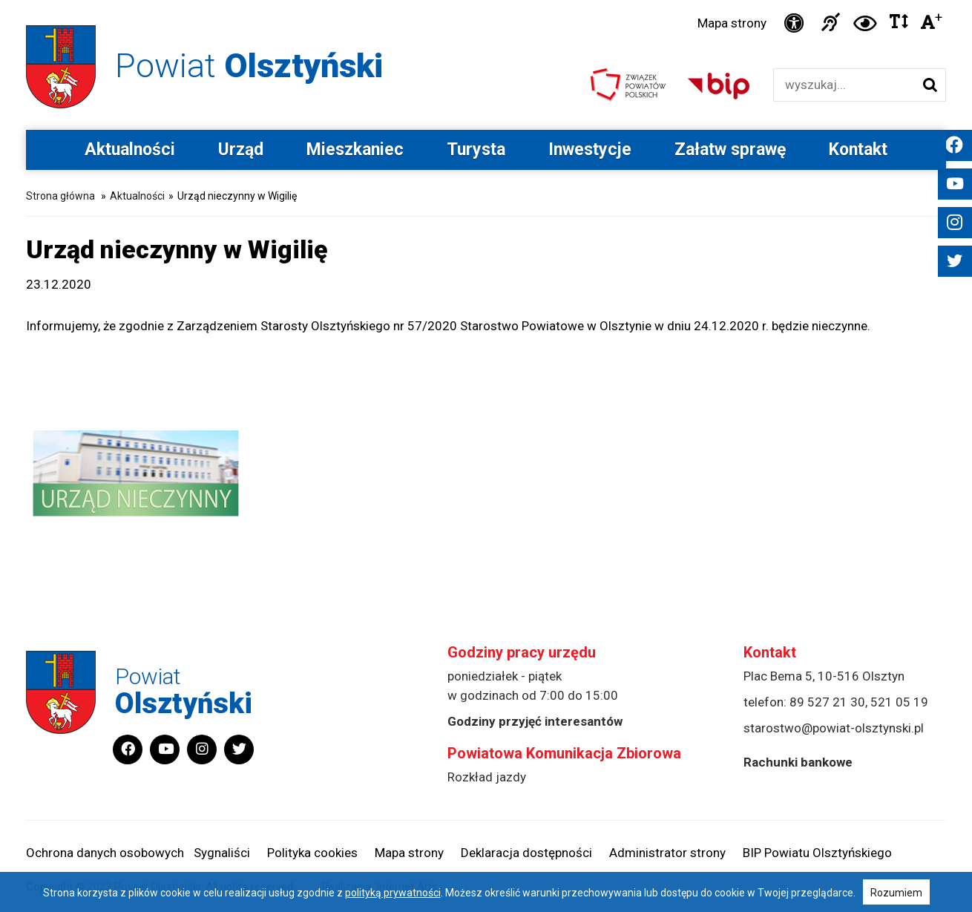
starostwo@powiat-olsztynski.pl (833, 728)
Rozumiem (896, 893)
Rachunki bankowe (798, 762)
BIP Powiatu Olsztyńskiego (817, 852)
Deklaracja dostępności (526, 852)
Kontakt (858, 150)
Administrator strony (667, 852)
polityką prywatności (393, 893)
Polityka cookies (312, 852)
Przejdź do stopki (486, 0)
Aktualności (130, 150)
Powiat (249, 65)
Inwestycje (589, 150)
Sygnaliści (222, 852)
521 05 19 (899, 702)
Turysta (476, 150)
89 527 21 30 (827, 702)
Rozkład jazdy (486, 777)
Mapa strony (731, 23)
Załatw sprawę (730, 150)
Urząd (240, 150)
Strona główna (60, 196)
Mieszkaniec (355, 150)
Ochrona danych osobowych (105, 852)
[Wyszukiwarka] (844, 85)
